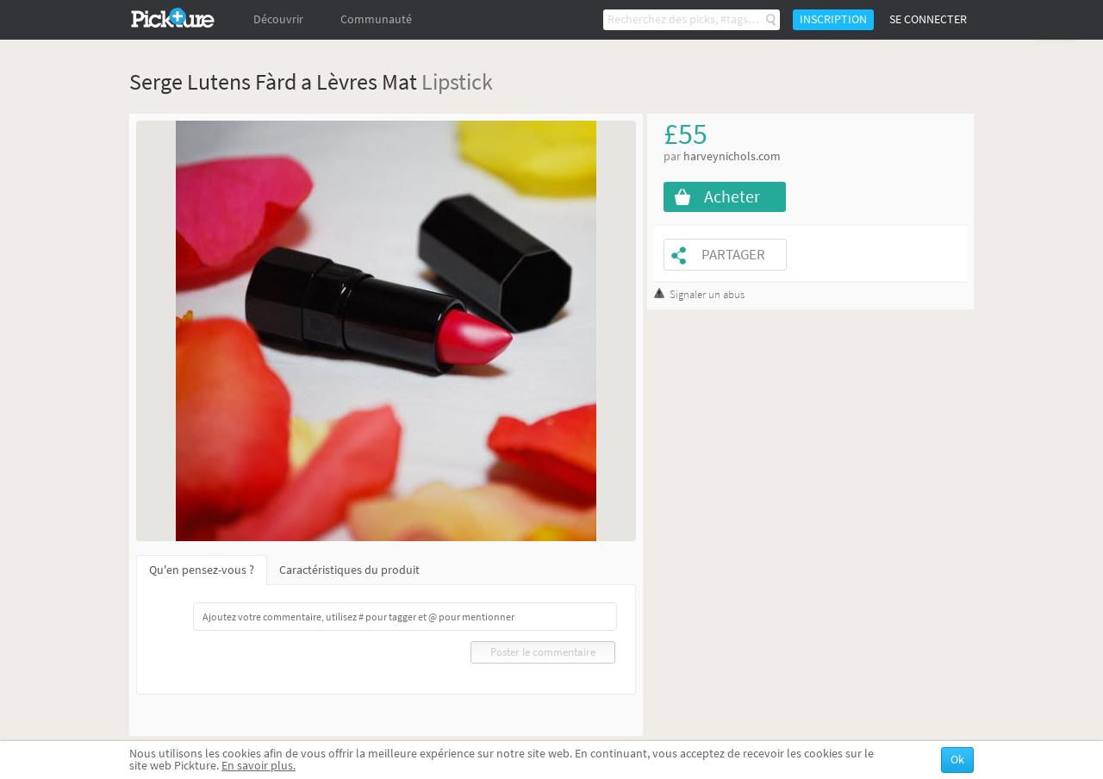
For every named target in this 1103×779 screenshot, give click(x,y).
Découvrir (278, 19)
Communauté (376, 19)
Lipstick (457, 81)
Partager (733, 255)
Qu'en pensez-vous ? (201, 570)
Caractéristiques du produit (349, 570)
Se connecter (928, 19)
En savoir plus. (258, 765)
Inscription (833, 19)
